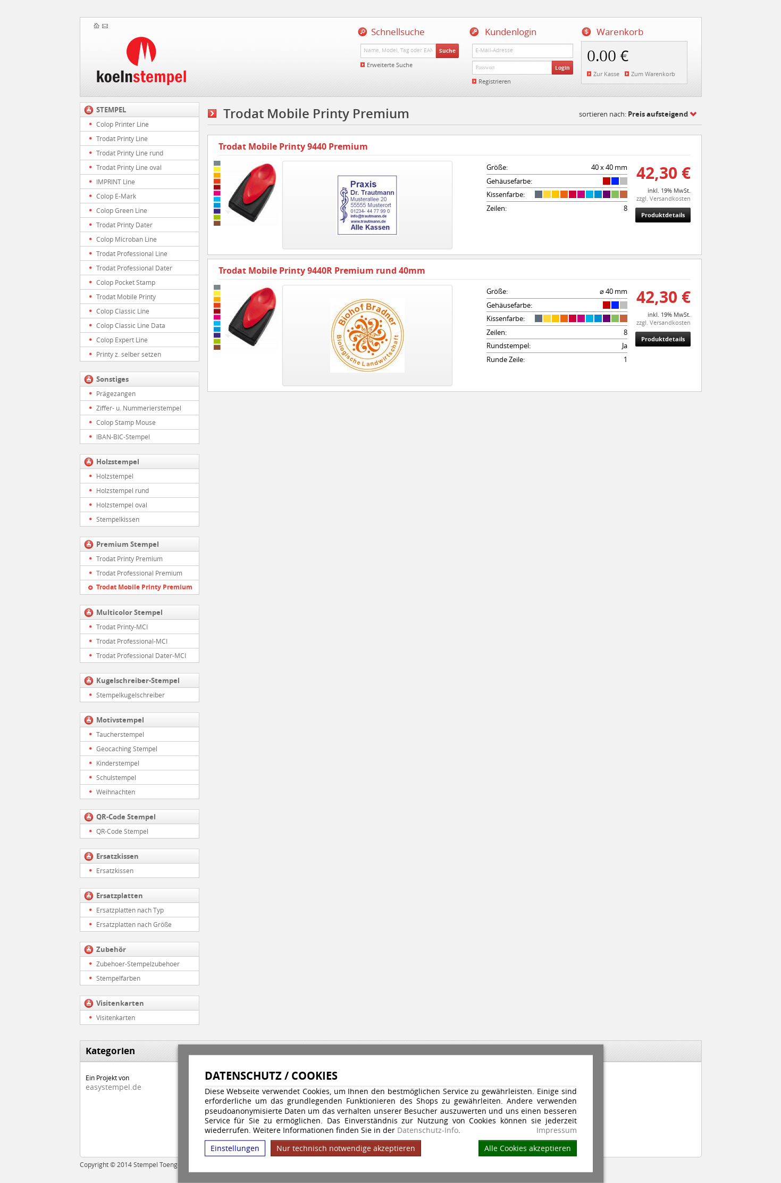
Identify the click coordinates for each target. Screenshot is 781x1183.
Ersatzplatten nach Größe (134, 924)
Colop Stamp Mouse (126, 422)
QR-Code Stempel (126, 816)
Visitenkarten (120, 1003)
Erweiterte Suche (390, 65)
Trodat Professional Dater (134, 268)
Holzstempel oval (121, 504)
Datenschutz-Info (427, 1130)
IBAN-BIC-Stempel (123, 436)
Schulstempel (116, 777)
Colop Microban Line (126, 239)
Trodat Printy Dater (124, 224)
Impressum (556, 1130)
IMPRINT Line (115, 181)
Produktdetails (663, 215)
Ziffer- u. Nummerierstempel (138, 408)
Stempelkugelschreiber (130, 695)
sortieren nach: (633, 114)
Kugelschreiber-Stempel (138, 680)
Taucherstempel (120, 734)
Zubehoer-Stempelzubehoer (138, 963)
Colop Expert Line (122, 339)
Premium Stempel (127, 544)
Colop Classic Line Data (130, 325)
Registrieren (494, 81)
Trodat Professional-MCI (131, 641)
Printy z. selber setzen (128, 354)
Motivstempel (120, 720)
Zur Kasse (606, 74)
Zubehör (111, 949)
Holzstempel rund (122, 490)
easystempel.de (113, 1087)
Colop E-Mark (116, 196)
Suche (447, 50)
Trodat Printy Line (122, 138)
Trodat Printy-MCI (122, 626)
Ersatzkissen (117, 856)
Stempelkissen (117, 519)
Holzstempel (117, 461)
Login (562, 67)
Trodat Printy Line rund (129, 153)
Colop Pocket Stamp (125, 282)
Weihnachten (115, 791)
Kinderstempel (117, 763)
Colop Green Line (121, 210)
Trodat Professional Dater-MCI (141, 655)
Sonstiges (112, 379)
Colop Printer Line (122, 124)
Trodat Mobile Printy (126, 296)
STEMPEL (111, 109)
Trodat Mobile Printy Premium (144, 587)
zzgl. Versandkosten (663, 198)
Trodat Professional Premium (139, 573)
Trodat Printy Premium (129, 558)
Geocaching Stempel (126, 748)
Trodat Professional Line (131, 253)
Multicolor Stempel (129, 612)
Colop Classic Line (122, 311)
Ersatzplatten (119, 895)
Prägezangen (116, 393)
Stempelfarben (118, 978)
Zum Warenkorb (653, 74)
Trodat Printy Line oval (129, 167)
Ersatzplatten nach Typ (130, 910)
